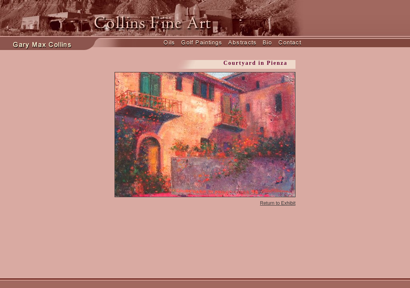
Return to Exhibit (277, 203)
